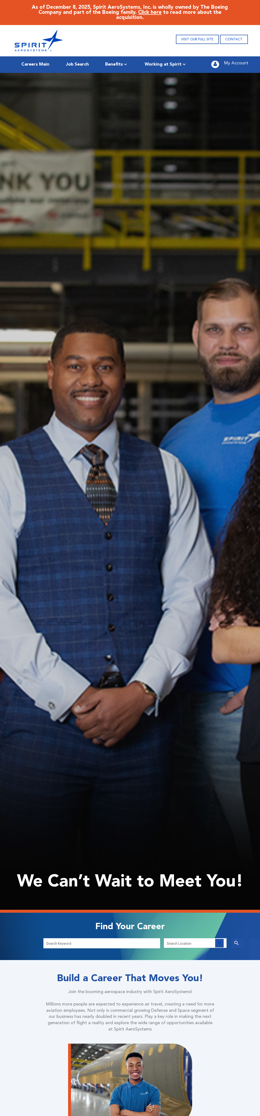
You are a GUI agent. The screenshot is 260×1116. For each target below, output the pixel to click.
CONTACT (234, 39)
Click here (150, 12)
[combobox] (102, 943)
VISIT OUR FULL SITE (197, 39)
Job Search (77, 64)
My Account (236, 63)
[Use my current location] (219, 943)
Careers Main (35, 64)
